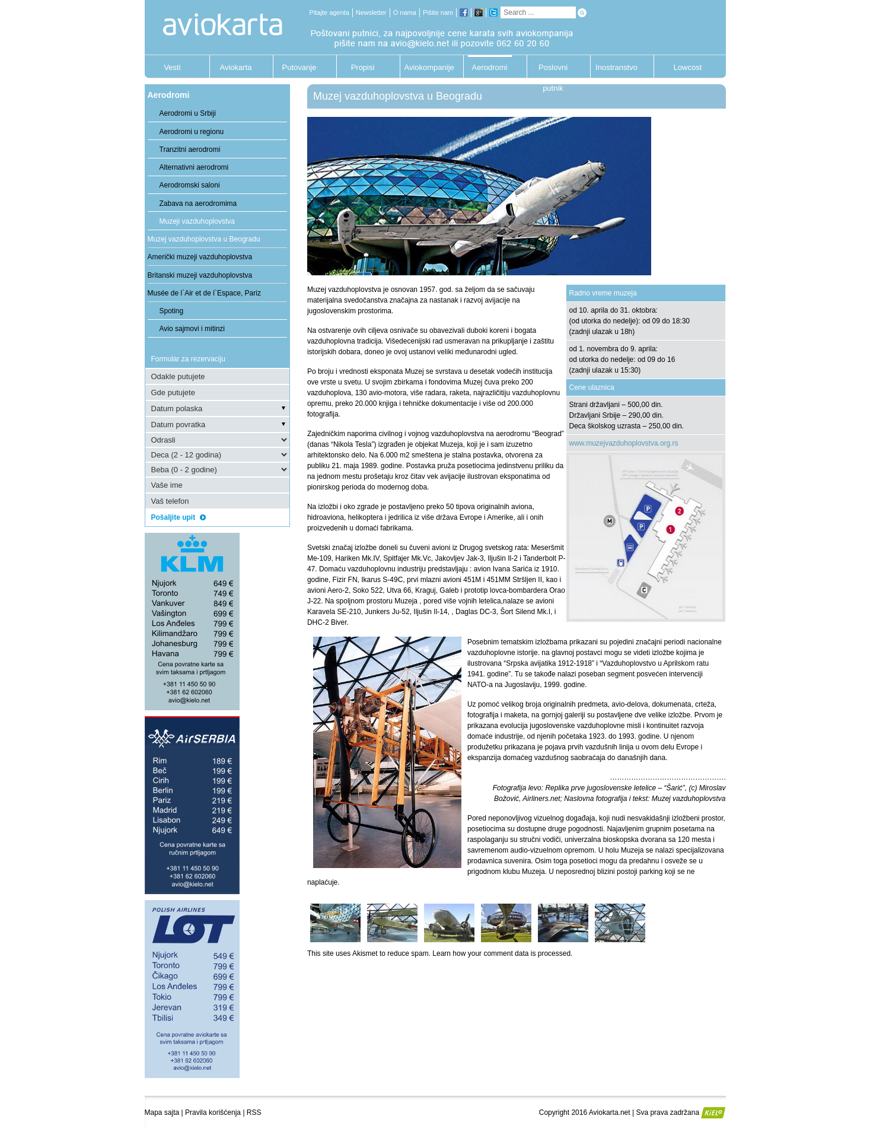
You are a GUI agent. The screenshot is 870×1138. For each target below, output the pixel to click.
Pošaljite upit (178, 517)
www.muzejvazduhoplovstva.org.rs (623, 443)
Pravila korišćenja (213, 1112)
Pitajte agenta (329, 12)
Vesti (172, 67)
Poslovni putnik (553, 70)
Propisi (363, 67)
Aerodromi (490, 67)
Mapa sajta (162, 1112)
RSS (254, 1112)
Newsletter (371, 12)
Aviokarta (236, 67)
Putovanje (299, 67)
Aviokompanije (426, 67)
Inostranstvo (616, 67)
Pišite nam (438, 12)
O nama (404, 12)
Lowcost (688, 67)
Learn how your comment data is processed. (502, 953)
